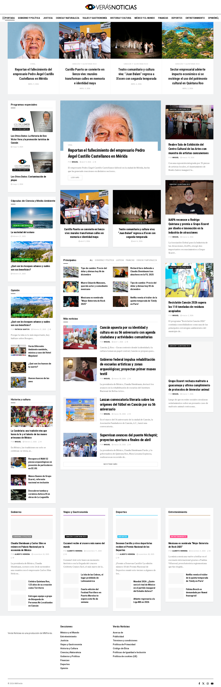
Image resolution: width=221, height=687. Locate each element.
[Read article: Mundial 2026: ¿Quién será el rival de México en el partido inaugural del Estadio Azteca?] (123, 585)
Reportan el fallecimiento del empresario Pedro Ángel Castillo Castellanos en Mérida (33, 74)
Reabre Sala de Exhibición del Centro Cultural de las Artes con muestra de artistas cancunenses (188, 149)
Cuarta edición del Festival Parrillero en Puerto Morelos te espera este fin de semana (91, 595)
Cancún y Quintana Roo (84, 64)
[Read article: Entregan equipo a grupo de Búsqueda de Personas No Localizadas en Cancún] (18, 600)
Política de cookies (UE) (125, 656)
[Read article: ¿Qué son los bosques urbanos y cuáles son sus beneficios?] (32, 251)
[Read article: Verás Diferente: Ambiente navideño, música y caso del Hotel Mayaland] (18, 350)
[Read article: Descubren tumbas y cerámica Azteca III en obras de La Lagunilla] (18, 494)
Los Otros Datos (21, 129)
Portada (10, 18)
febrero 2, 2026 (30, 442)
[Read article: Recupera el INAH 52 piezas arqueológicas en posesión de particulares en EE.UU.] (18, 462)
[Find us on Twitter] (203, 683)
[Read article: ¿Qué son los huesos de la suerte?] (18, 367)
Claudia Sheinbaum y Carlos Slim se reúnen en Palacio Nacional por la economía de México (28, 547)
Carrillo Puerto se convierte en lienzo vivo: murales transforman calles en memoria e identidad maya (84, 233)
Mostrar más (110, 464)
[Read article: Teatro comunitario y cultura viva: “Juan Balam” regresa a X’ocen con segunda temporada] (136, 40)
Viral (33, 64)
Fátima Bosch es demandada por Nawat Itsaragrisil (196, 592)
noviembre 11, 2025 (93, 551)
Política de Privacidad (124, 644)
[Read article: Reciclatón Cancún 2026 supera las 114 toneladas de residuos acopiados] (189, 280)
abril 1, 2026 (117, 342)
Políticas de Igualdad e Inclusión (129, 652)
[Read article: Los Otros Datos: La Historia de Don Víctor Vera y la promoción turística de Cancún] (32, 121)
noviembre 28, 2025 (145, 554)
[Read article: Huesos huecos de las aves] (18, 382)
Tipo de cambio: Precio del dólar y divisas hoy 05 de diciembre (143, 286)
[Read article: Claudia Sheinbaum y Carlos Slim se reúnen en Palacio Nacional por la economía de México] (32, 529)
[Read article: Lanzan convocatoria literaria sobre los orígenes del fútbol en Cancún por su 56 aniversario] (80, 409)
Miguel (75, 162)
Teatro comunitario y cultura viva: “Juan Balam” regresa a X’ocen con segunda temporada (136, 74)
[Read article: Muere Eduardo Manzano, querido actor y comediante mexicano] (71, 286)
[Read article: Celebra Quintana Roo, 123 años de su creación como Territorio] (18, 585)
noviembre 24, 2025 (40, 554)
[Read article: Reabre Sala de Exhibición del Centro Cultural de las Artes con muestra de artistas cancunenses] (189, 122)
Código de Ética (121, 648)
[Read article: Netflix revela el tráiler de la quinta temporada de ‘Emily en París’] (120, 301)
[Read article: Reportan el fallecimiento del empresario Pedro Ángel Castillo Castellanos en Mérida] (33, 40)
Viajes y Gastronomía (95, 18)
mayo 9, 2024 (17, 147)
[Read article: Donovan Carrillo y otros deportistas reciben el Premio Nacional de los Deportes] (137, 529)
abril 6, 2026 (136, 241)
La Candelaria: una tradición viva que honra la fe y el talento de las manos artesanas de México (29, 434)
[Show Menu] (3, 18)
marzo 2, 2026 (186, 316)
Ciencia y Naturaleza (67, 18)
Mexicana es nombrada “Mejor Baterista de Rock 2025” (93, 300)
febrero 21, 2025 (18, 236)
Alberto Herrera (22, 554)
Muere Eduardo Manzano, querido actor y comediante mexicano (94, 286)
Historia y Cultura (120, 18)
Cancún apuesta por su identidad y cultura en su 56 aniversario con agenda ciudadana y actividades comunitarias (127, 332)
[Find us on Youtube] (212, 683)
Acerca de (118, 632)
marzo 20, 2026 (119, 445)
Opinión (212, 18)
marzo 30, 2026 (119, 379)
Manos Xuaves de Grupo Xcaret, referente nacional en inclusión (39, 479)
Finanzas (163, 18)
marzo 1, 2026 (186, 394)
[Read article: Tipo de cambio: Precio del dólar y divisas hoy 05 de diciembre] (120, 286)
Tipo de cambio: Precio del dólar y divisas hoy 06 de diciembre (94, 271)
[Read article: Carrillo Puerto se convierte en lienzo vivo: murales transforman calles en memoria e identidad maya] (85, 40)
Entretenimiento (195, 18)
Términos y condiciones (125, 640)
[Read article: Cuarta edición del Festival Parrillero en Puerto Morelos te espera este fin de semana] (71, 593)
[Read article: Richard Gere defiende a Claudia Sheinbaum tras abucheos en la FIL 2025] (120, 272)
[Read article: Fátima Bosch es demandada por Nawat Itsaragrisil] (176, 593)
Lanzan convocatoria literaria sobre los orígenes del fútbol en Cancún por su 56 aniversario (128, 404)
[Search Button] (217, 18)
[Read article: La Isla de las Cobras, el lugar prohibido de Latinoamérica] (71, 578)
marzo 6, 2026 (186, 237)
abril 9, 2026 (85, 162)
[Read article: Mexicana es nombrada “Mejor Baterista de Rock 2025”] (71, 301)
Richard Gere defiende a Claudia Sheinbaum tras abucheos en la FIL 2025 (142, 271)
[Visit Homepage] (110, 7)
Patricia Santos (22, 329)
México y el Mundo (144, 18)
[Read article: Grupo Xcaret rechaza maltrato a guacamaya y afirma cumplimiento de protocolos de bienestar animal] (189, 359)
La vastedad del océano (22, 232)
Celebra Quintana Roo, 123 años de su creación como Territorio (40, 584)
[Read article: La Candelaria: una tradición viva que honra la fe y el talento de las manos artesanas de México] (32, 416)
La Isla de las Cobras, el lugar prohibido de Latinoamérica (92, 577)
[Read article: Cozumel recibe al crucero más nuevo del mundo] (84, 529)
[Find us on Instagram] (208, 683)
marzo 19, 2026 (187, 158)
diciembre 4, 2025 (197, 551)
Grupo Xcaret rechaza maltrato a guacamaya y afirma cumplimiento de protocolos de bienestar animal (189, 385)
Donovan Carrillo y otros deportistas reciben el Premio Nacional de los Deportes (134, 547)
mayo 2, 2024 (17, 184)
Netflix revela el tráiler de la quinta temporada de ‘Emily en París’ (143, 300)
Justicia (48, 18)
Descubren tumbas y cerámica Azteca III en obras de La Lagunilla (39, 494)
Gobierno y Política (29, 18)
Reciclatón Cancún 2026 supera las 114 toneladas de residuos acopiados (187, 307)
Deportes (176, 18)
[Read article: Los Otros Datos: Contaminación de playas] (32, 162)
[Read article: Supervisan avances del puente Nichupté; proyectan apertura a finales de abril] (80, 445)
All (91, 260)
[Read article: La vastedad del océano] (32, 217)
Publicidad (118, 636)
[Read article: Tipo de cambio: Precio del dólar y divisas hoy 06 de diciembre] (71, 272)
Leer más (76, 177)
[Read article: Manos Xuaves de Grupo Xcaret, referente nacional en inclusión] (18, 480)
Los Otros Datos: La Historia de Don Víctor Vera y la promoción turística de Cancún (30, 139)
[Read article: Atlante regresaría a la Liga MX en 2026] (123, 602)
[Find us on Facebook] (199, 683)
